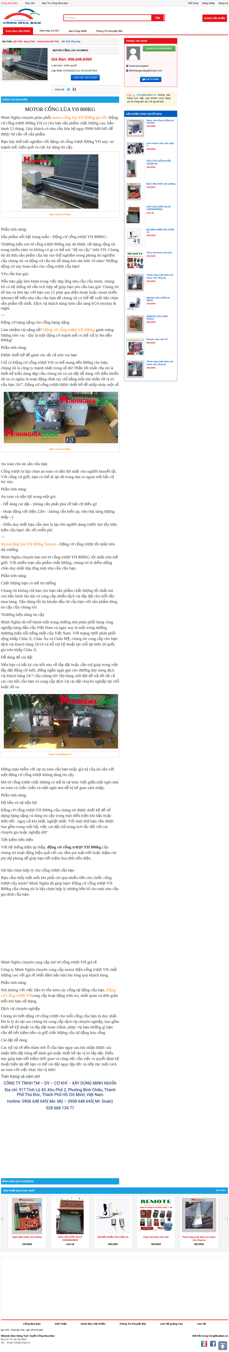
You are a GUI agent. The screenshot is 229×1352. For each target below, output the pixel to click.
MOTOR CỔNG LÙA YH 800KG (70, 50)
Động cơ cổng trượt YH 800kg (69, 329)
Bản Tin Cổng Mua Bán (55, 3)
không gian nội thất (48, 41)
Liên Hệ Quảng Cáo (171, 1323)
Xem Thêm (221, 1190)
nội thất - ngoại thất (24, 41)
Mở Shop (193, 3)
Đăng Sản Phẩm (214, 18)
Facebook (213, 1344)
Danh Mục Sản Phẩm (18, 31)
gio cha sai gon (35, 1329)
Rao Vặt (29, 3)
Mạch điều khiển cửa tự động (27, 1237)
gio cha (5, 1329)
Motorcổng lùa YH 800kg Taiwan (28, 544)
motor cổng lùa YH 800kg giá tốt (79, 117)
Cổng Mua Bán (9, 3)
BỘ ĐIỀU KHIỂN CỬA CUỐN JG (113, 1237)
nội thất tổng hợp (70, 41)
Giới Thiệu (61, 1323)
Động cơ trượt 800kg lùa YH (60, 754)
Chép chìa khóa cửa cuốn (156, 1237)
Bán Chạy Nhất (77, 31)
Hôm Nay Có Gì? (49, 30)
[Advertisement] (60, 1145)
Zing (74, 89)
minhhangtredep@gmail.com (145, 70)
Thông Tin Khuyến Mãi (109, 31)
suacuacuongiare (139, 65)
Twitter (68, 89)
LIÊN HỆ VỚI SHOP (85, 77)
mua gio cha (17, 1329)
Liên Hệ (201, 1323)
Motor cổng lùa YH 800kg (60, 214)
